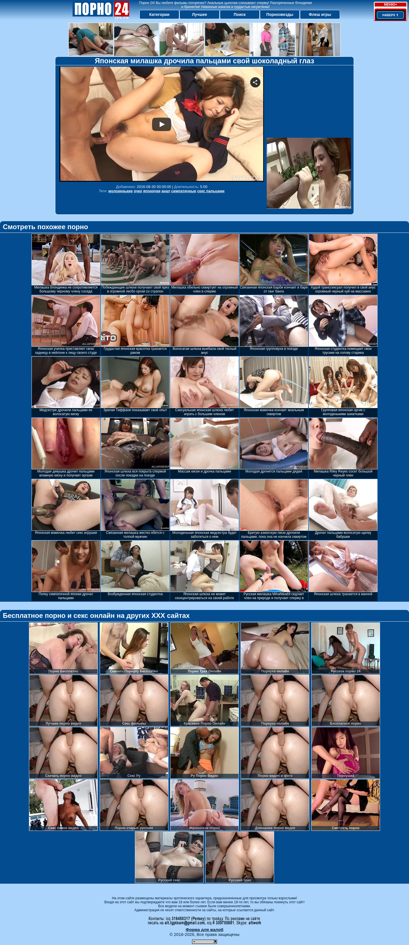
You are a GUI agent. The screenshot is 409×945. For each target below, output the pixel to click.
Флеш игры (320, 14)
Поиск (240, 14)
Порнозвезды (279, 14)
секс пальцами (210, 191)
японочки (151, 191)
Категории (159, 14)
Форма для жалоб (204, 929)
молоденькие (120, 191)
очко (138, 191)
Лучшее (199, 14)
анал (166, 191)
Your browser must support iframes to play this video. (161, 124)
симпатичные (183, 191)
